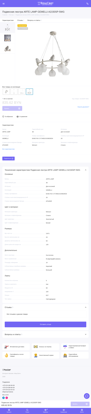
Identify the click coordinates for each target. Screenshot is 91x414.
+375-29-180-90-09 (8, 385)
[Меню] (3, 3)
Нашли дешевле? (83, 107)
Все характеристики (8, 149)
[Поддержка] (87, 3)
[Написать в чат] (87, 396)
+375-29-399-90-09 (8, 387)
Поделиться (8, 158)
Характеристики (8, 20)
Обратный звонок (7, 392)
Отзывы (20, 20)
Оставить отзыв (45, 324)
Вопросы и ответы (34, 20)
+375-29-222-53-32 (8, 389)
